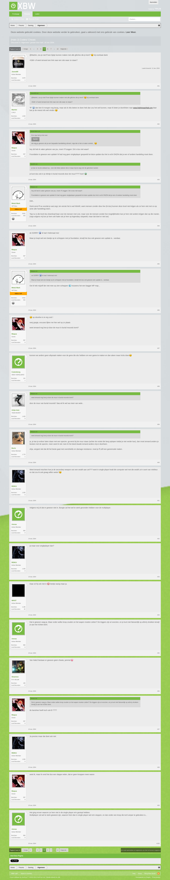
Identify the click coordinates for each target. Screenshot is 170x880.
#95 (158, 653)
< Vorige (25, 49)
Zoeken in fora (19, 19)
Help (134, 873)
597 (24, 154)
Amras (14, 524)
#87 (158, 348)
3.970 (23, 78)
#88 (158, 386)
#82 (158, 124)
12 (57, 49)
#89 (158, 424)
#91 (158, 500)
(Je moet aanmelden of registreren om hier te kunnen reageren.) (141, 850)
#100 (158, 843)
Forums (27, 14)
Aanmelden (153, 2)
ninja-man (15, 410)
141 (24, 378)
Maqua (14, 148)
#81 (158, 86)
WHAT (14, 600)
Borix (14, 448)
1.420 (23, 416)
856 (24, 530)
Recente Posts (34, 19)
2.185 (23, 607)
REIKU (14, 486)
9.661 (23, 213)
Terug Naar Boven (150, 873)
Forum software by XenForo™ (27, 877)
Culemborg (16, 372)
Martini (14, 110)
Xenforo (29, 873)
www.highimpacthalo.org (143, 108)
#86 (158, 310)
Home (140, 873)
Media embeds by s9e (53, 877)
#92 (158, 538)
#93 (158, 576)
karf (41, 43)
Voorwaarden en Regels (143, 877)
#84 (158, 226)
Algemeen (25, 43)
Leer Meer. (131, 32)
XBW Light (14, 873)
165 (24, 683)
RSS (158, 873)
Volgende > (63, 49)
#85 (158, 264)
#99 (158, 805)
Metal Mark (16, 203)
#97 (158, 729)
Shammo (15, 677)
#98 (158, 767)
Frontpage (15, 14)
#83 (158, 179)
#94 (158, 615)
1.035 (23, 492)
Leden (37, 14)
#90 (158, 462)
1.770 (23, 454)
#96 (158, 691)
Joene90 (15, 72)
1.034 (23, 116)
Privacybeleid (156, 877)
